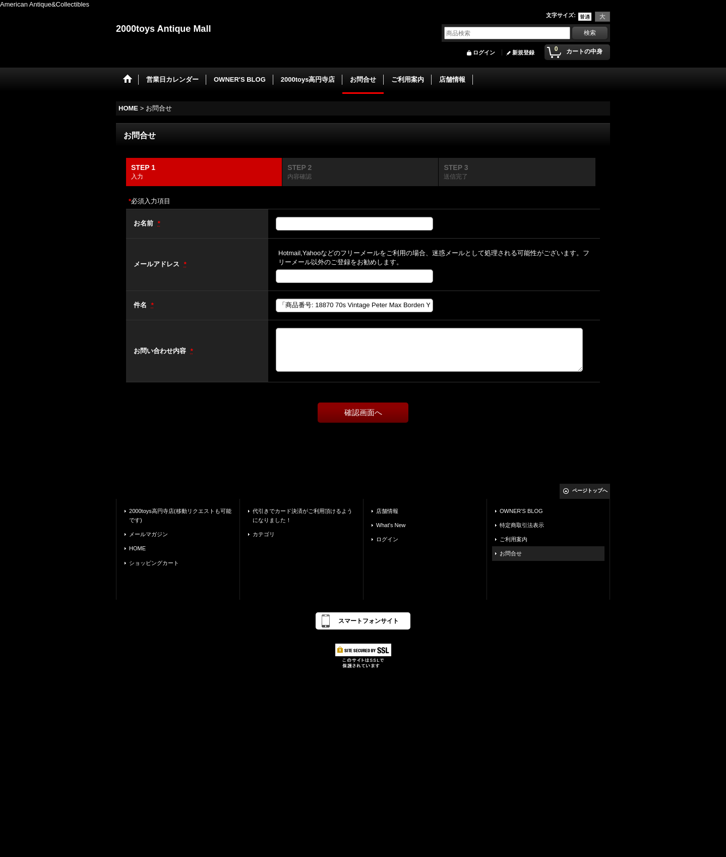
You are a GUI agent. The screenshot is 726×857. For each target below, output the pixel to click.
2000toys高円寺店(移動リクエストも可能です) (180, 515)
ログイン (484, 52)
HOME (137, 548)
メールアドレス (158, 264)
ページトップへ (590, 490)
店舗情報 (387, 511)
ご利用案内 (513, 539)
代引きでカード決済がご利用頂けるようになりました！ (302, 515)
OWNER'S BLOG (521, 511)
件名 (141, 305)
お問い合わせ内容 (161, 351)
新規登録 (523, 52)
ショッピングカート (154, 563)
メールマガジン (148, 534)
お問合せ (511, 553)
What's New (391, 525)
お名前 (144, 223)
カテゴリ (264, 534)
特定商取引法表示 (522, 525)
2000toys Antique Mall (163, 29)
